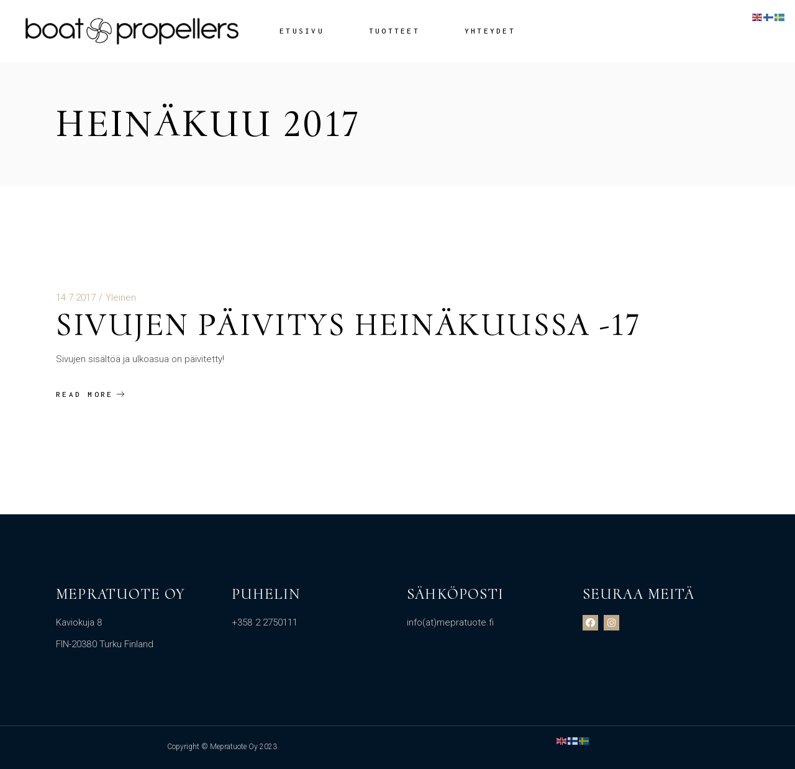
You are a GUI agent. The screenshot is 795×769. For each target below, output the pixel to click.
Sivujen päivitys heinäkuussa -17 (348, 324)
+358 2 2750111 (265, 622)
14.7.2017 (76, 297)
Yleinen (121, 297)
